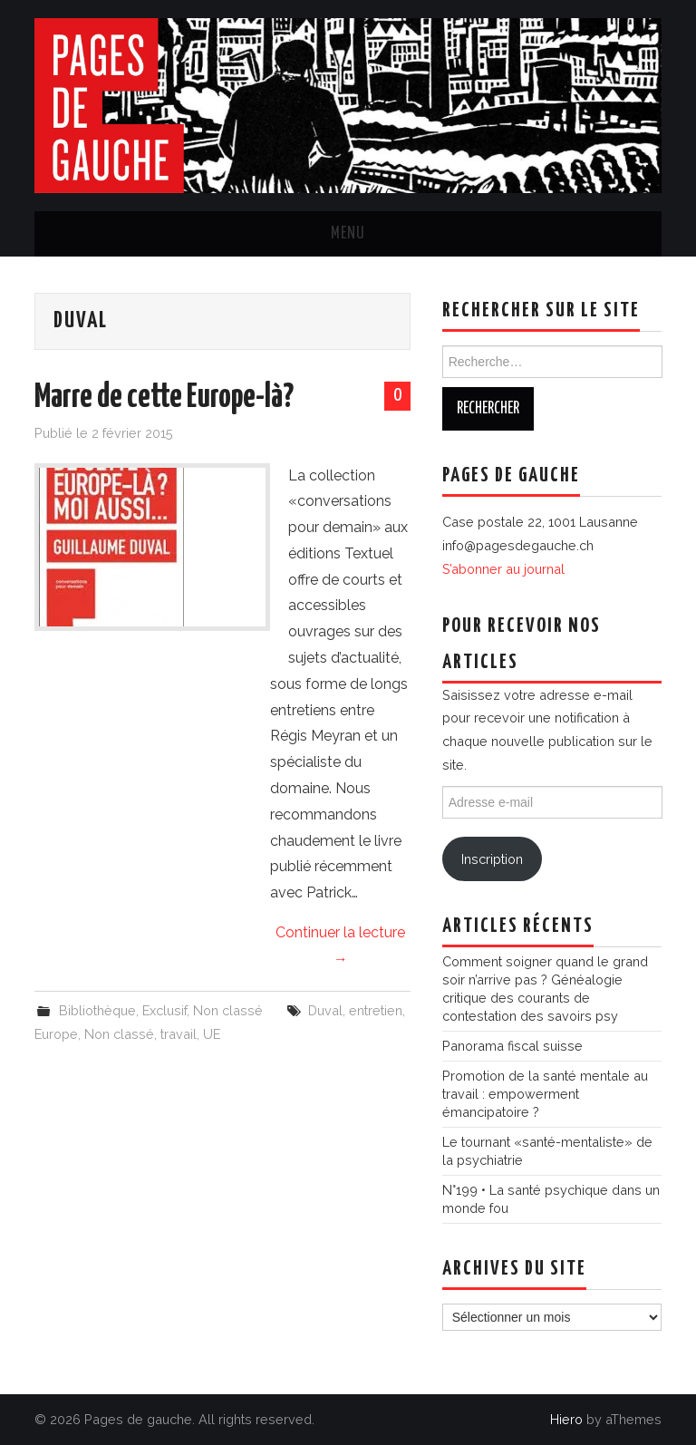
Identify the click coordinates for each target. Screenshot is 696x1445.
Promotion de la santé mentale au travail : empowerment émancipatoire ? (545, 1094)
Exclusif (164, 1010)
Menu (348, 234)
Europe (56, 1034)
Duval (325, 1010)
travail (178, 1034)
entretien (375, 1010)
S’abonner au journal (503, 569)
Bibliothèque (97, 1010)
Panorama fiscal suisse (512, 1045)
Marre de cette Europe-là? (164, 398)
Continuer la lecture (340, 945)
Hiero (566, 1419)
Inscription (492, 859)
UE (211, 1034)
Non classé (228, 1010)
